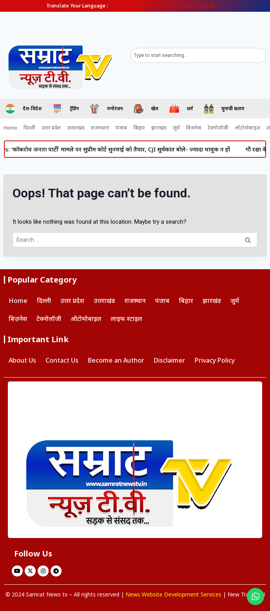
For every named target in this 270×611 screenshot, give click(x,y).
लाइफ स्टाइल (126, 318)
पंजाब (121, 127)
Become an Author (116, 360)
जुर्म (176, 127)
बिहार (139, 127)
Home (10, 127)
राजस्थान (100, 127)
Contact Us (62, 360)
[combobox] (198, 55)
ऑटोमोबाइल (247, 127)
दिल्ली (29, 127)
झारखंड (158, 127)
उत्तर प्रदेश (51, 127)
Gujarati (189, 5)
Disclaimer (169, 360)
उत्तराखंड (75, 127)
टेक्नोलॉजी (218, 127)
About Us (22, 360)
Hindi (208, 5)
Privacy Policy (215, 360)
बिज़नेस (193, 127)
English (169, 5)
